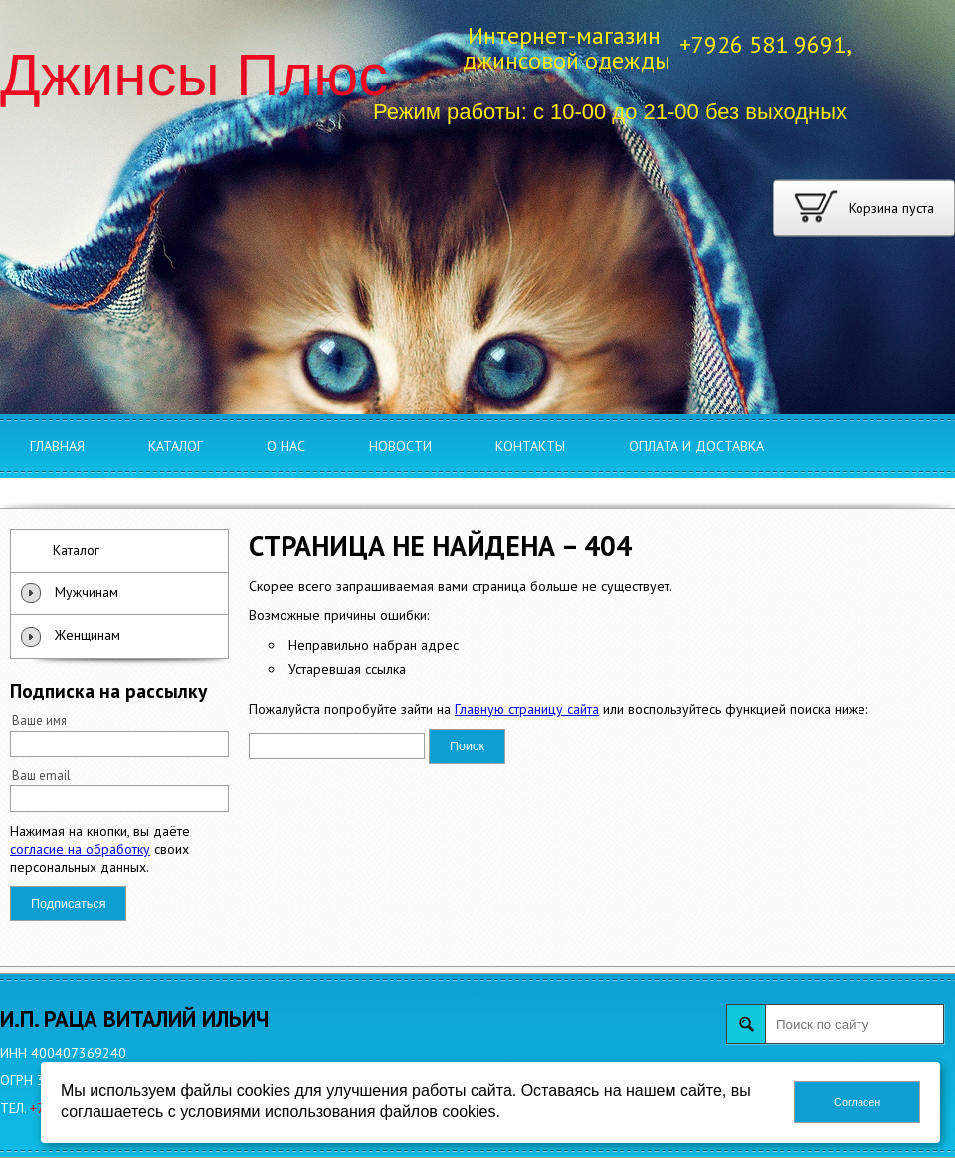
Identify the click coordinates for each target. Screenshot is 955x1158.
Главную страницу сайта (527, 709)
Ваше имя (39, 720)
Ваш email (41, 775)
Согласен (857, 1102)
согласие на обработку (80, 849)
